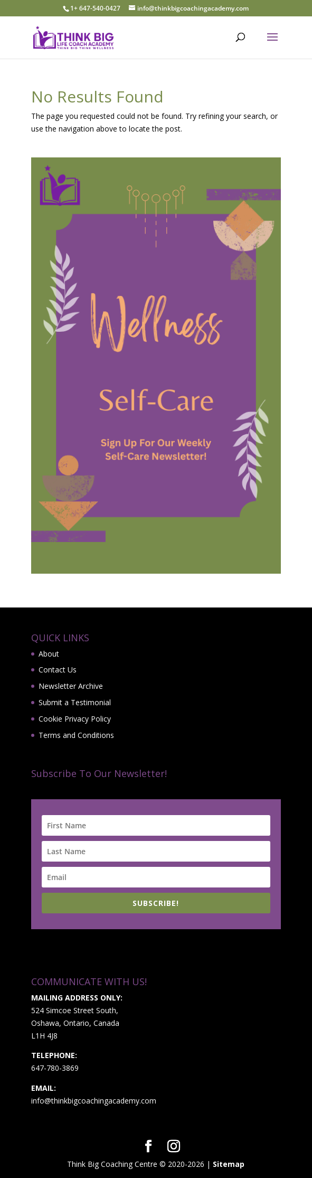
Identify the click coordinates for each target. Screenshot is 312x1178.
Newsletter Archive (71, 686)
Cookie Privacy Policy (75, 719)
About (49, 654)
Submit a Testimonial (75, 702)
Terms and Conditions (76, 735)
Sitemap (228, 1164)
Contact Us (58, 670)
